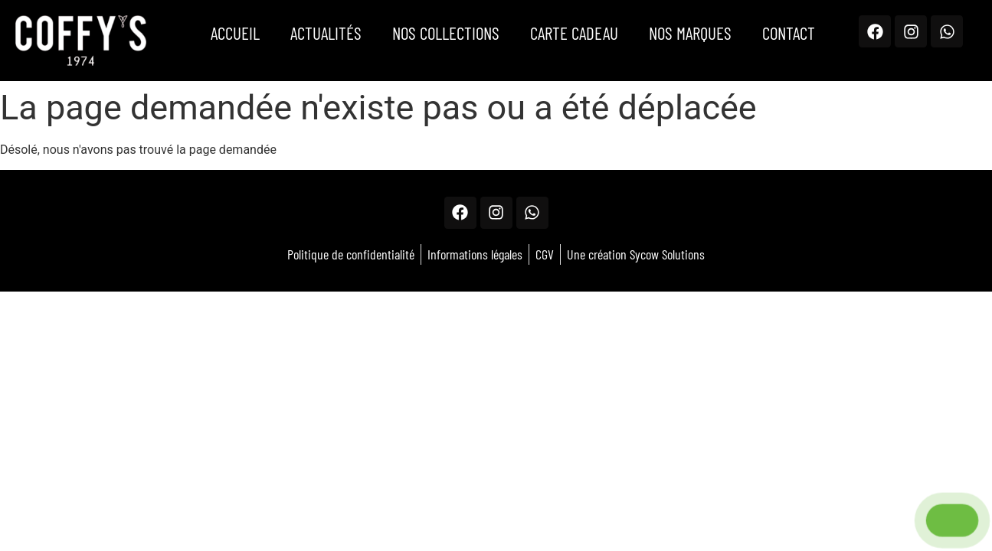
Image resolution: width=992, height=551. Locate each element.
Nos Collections (445, 33)
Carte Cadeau (574, 33)
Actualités (326, 33)
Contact (788, 33)
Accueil (235, 33)
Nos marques (690, 33)
